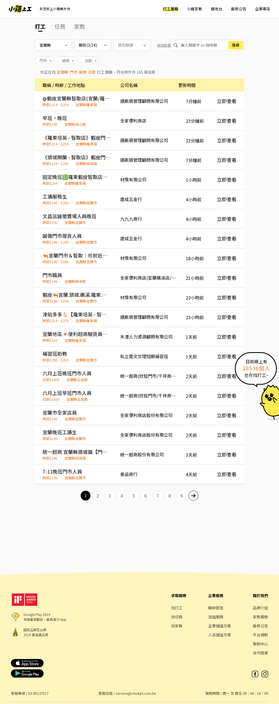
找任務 (177, 616)
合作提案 (260, 652)
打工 (40, 26)
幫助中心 (260, 643)
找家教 (177, 625)
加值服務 (215, 616)
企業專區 (262, 8)
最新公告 (238, 8)
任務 (59, 26)
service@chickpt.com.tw (136, 693)
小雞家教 (194, 8)
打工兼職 (170, 8)
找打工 (177, 607)
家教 (79, 26)
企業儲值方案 (219, 625)
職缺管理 (215, 607)
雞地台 (216, 8)
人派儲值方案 (219, 634)
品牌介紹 (260, 607)
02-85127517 (38, 693)
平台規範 (260, 634)
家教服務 (260, 616)
